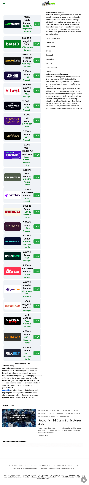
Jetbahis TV (75, 413)
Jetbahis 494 (51, 410)
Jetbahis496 (64, 416)
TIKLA (37, 44)
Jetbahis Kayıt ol (63, 413)
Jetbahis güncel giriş (46, 413)
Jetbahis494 (43, 416)
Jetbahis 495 (62, 410)
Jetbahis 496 (73, 410)
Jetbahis (6, 390)
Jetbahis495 (53, 416)
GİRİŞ (37, 24)
